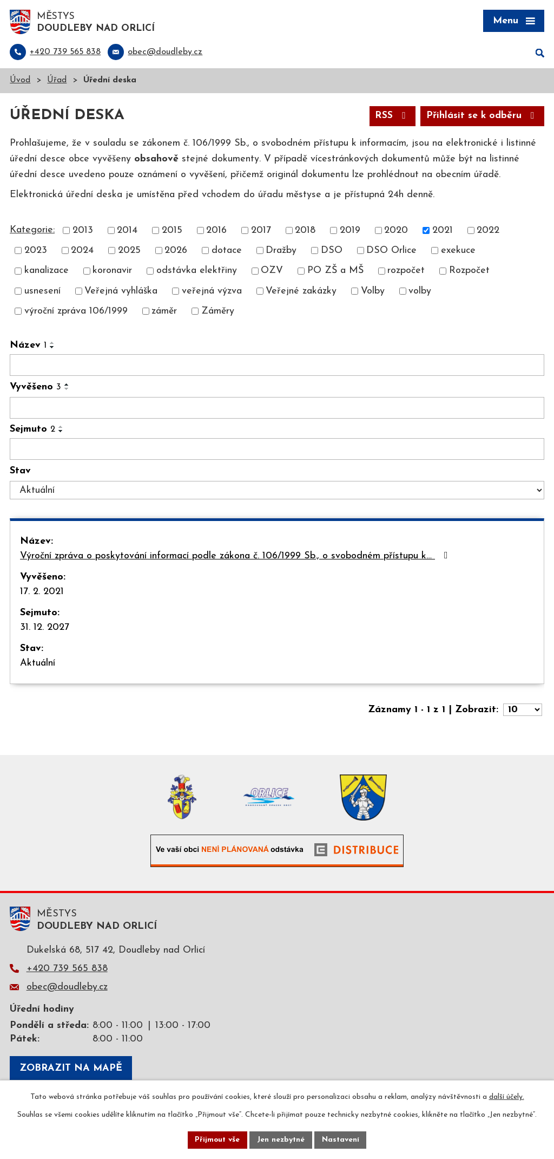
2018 (305, 231)
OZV (272, 271)
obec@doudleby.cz (67, 988)
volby (419, 292)
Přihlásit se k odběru (482, 117)
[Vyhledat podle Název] (277, 366)
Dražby (281, 251)
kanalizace (46, 271)
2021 (442, 231)
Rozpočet (469, 271)
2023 (35, 251)
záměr (164, 312)
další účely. (506, 1097)
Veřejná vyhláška (120, 292)
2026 (175, 251)
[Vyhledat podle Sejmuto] (277, 450)
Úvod (20, 81)
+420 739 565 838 (67, 970)
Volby (373, 292)
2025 (129, 251)
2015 (172, 231)
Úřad (57, 81)
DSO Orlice (391, 251)
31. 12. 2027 (44, 628)
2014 (127, 231)
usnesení (42, 292)
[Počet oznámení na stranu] (522, 710)
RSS (392, 117)
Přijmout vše (217, 1140)
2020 (396, 231)
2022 (488, 231)
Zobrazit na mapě (70, 1069)
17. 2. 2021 (42, 592)
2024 (82, 251)
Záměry (217, 312)
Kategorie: (32, 231)
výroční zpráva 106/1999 (76, 312)
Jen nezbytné (281, 1140)
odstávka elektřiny (196, 271)
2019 (350, 231)
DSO (331, 251)
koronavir (112, 271)
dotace (227, 251)
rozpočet (406, 271)
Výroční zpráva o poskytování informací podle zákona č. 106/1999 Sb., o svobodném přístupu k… (236, 556)
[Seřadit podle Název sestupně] (52, 348)
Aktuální (37, 664)
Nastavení (341, 1140)
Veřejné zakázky (301, 292)
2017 (261, 231)
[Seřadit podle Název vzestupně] (52, 344)
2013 (82, 231)
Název (28, 346)
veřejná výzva (212, 292)
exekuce (458, 251)
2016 (216, 231)
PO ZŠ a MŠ (335, 271)
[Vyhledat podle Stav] (277, 491)
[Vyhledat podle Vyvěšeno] (277, 409)
